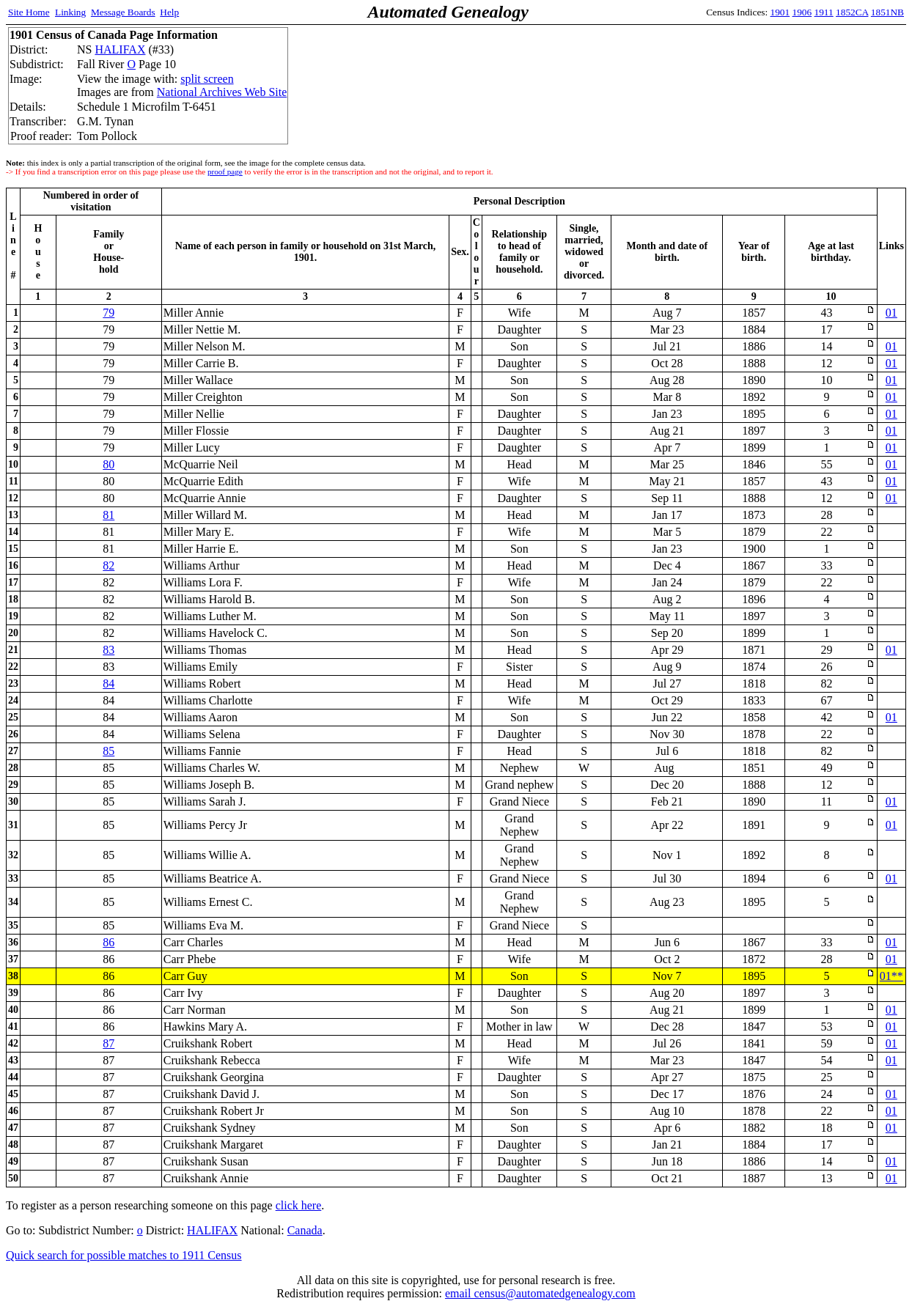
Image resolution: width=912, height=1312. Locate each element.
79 (108, 312)
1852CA (852, 12)
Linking (70, 12)
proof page (225, 171)
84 (108, 683)
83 (108, 650)
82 (108, 565)
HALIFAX (120, 49)
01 (891, 312)
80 (108, 464)
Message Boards (123, 12)
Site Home (29, 12)
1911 (824, 12)
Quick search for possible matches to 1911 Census (124, 1255)
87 (108, 1043)
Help (169, 12)
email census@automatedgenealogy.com (540, 1293)
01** (891, 976)
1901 (780, 12)
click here (299, 1205)
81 (108, 515)
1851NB (887, 12)
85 (108, 751)
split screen (206, 79)
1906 (802, 12)
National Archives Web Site (222, 92)
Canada (305, 1230)
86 (108, 942)
